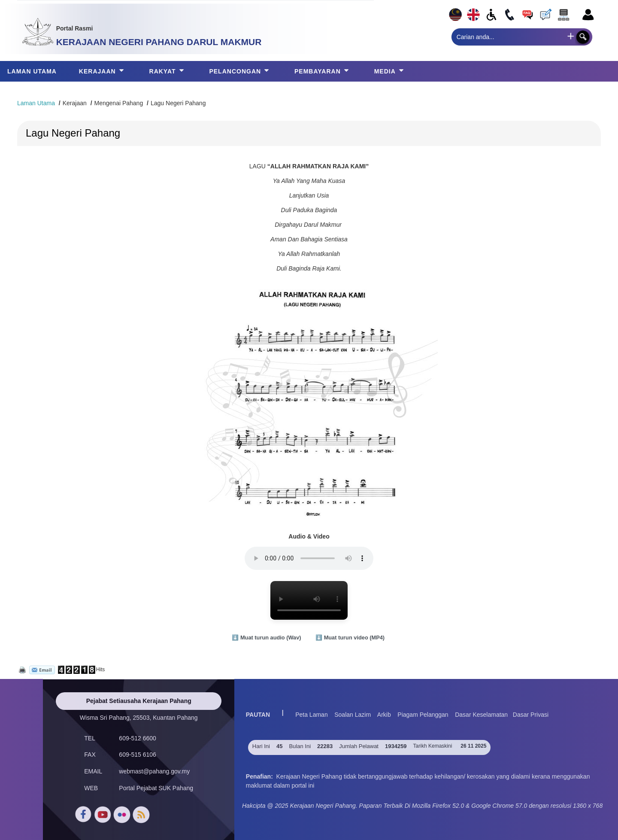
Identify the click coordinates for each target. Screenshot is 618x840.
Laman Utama (36, 103)
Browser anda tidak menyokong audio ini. (309, 558)
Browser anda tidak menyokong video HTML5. (309, 600)
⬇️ (267, 637)
